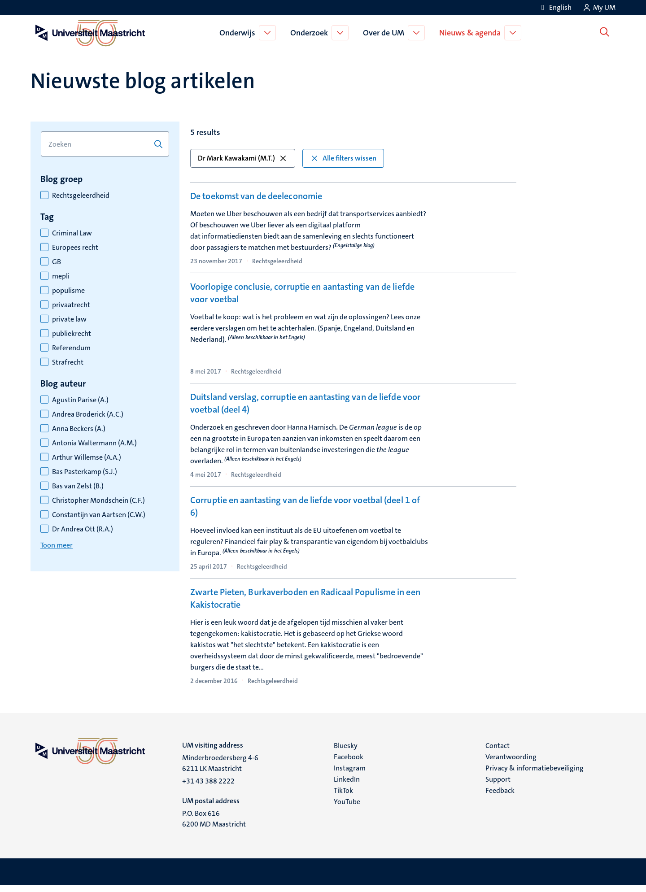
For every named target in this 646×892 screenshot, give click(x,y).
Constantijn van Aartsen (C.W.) (98, 514)
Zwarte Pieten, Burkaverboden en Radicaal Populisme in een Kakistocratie (305, 604)
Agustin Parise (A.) (80, 400)
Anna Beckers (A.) (78, 428)
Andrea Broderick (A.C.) (87, 414)
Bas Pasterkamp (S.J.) (84, 471)
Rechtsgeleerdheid (80, 195)
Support (498, 785)
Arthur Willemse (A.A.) (86, 457)
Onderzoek (311, 32)
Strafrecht (67, 362)
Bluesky (346, 752)
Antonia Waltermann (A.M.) (94, 443)
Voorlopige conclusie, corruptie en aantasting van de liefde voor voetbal (302, 297)
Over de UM (385, 32)
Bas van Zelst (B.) (78, 486)
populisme (68, 290)
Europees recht (75, 247)
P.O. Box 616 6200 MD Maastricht (214, 825)
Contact (497, 752)
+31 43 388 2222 (208, 787)
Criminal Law (72, 233)
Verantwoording (511, 763)
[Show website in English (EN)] (555, 7)
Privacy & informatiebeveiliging (534, 774)
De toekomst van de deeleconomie (256, 196)
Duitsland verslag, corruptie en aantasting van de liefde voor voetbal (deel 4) (305, 407)
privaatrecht (71, 305)
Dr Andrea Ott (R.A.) (82, 529)
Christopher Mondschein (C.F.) (98, 500)
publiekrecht (71, 333)
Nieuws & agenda (471, 32)
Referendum (71, 348)
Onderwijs (239, 32)
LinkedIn (347, 785)
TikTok (343, 796)
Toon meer (56, 545)
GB (56, 261)
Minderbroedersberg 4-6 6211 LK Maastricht (220, 769)
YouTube (347, 808)
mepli (61, 276)
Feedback (500, 796)
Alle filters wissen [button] (343, 158)
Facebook (348, 763)
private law (69, 319)
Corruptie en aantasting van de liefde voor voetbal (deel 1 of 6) (305, 510)
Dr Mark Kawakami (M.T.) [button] (243, 158)
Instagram (350, 774)
